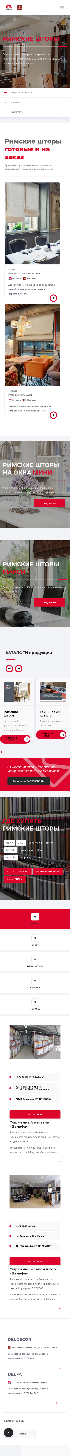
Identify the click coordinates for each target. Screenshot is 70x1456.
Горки (38, 857)
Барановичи (35, 842)
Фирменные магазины (47, 871)
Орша (40, 850)
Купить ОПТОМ (14, 879)
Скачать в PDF (17, 739)
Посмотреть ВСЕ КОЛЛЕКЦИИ (28, 781)
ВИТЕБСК (10, 850)
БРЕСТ (21, 842)
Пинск (49, 842)
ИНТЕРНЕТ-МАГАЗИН (17, 871)
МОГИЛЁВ (10, 857)
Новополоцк (26, 850)
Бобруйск (25, 857)
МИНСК (9, 842)
